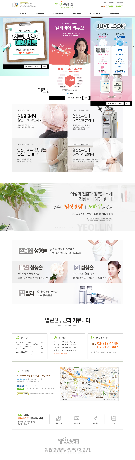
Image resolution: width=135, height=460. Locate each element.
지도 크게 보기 (114, 399)
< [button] (2, 46)
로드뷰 (103, 399)
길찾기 (108, 399)
